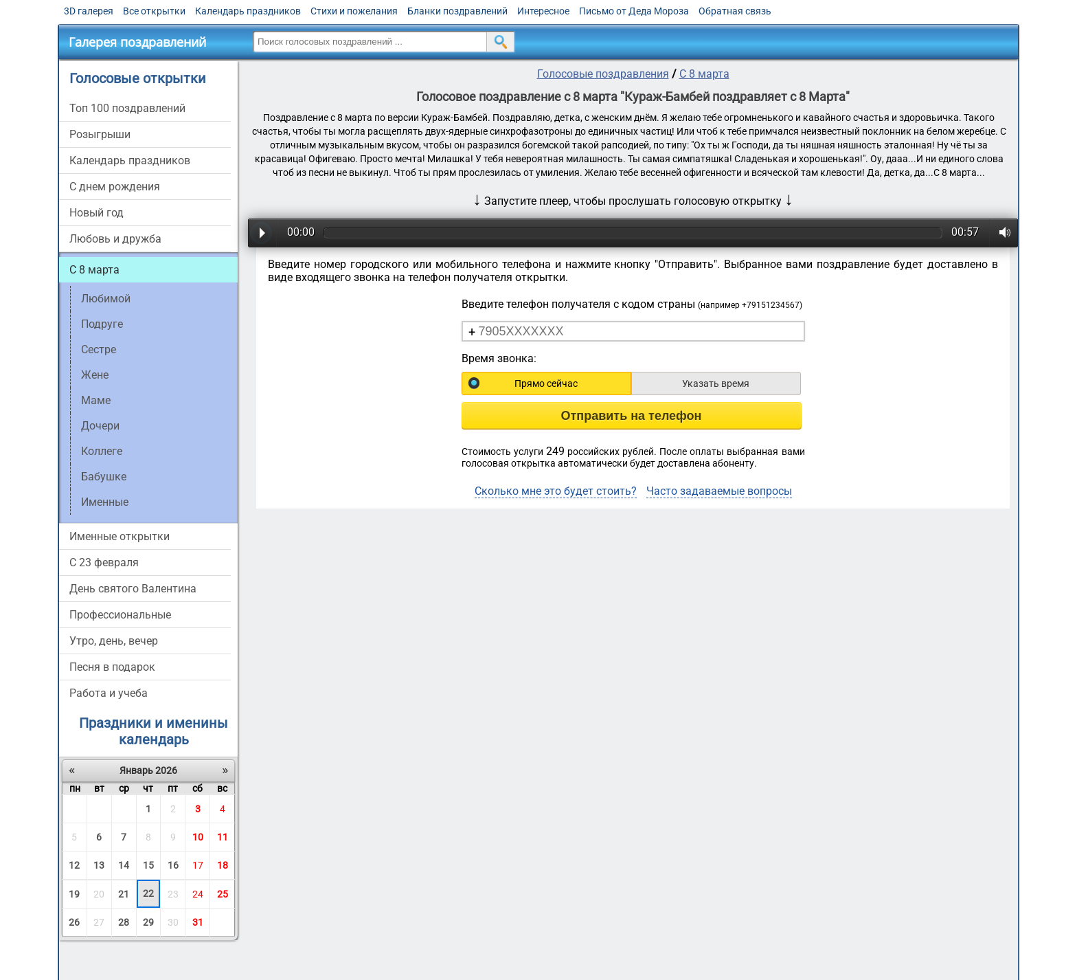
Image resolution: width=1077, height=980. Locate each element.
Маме (96, 400)
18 (222, 865)
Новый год (96, 212)
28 (123, 922)
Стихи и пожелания (354, 10)
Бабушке (103, 476)
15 (148, 865)
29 (148, 922)
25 (222, 894)
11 (222, 837)
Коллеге (101, 451)
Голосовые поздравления (603, 73)
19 (74, 894)
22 (148, 893)
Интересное (543, 10)
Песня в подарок (112, 666)
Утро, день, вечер (113, 640)
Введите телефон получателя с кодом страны (632, 304)
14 (123, 865)
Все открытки (154, 10)
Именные (104, 502)
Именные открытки (119, 536)
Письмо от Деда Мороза (634, 10)
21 (123, 894)
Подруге (102, 324)
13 (98, 865)
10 (197, 837)
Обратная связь (735, 10)
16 (173, 865)
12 (74, 865)
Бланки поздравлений (457, 10)
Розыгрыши (100, 134)
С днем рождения (114, 186)
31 (197, 922)
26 (74, 922)
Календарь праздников (248, 10)
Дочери (100, 425)
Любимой (106, 298)
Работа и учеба (108, 693)
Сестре (98, 349)
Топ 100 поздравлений (127, 108)
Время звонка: (499, 358)
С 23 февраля (104, 562)
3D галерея (88, 10)
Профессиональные (120, 614)
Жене (95, 374)
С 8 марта (94, 269)
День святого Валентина (132, 588)
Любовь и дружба (115, 238)
